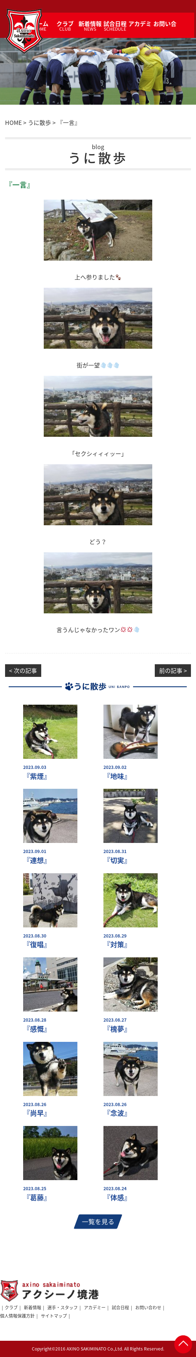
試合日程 (120, 1307)
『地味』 (117, 776)
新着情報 (32, 1307)
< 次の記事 (23, 670)
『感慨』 (37, 1029)
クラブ (11, 1307)
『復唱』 (37, 944)
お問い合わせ (148, 1307)
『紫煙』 (37, 776)
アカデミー (95, 1307)
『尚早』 (37, 1113)
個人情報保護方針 (17, 1316)
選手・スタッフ (62, 1307)
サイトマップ (54, 1316)
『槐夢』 (117, 1029)
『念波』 (117, 1113)
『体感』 (117, 1197)
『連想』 (37, 860)
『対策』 (117, 944)
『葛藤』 (37, 1197)
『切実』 (117, 860)
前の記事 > (173, 670)
